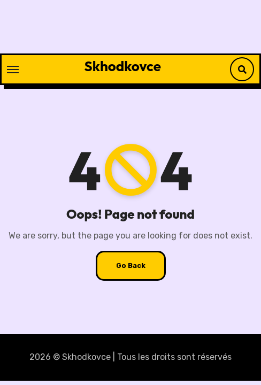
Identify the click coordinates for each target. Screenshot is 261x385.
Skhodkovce (123, 66)
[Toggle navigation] (13, 69)
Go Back (130, 265)
